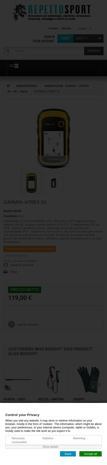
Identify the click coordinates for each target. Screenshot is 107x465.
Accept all (90, 453)
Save (68, 453)
